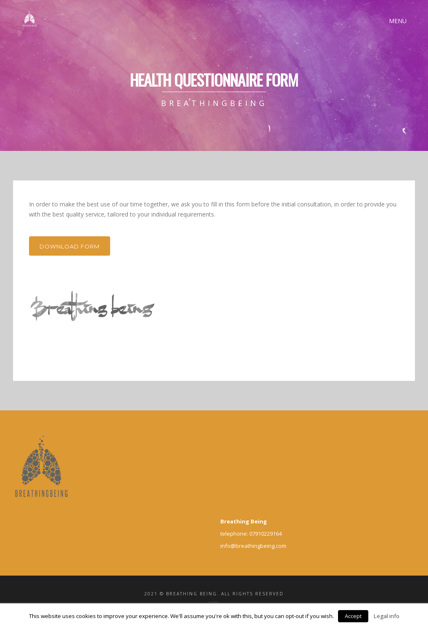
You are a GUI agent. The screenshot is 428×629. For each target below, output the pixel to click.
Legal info (386, 616)
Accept (353, 616)
